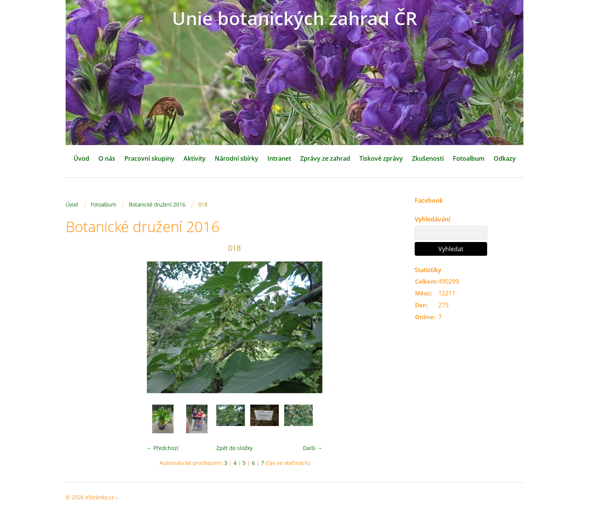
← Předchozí (162, 448)
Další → (312, 448)
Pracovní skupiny (149, 158)
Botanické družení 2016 (157, 204)
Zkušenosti (428, 158)
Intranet (279, 158)
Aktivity (194, 158)
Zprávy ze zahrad (325, 158)
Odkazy (505, 158)
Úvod (81, 158)
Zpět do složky (234, 448)
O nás (106, 158)
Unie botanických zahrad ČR (294, 18)
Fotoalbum (468, 158)
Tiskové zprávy (381, 158)
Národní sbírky (236, 158)
